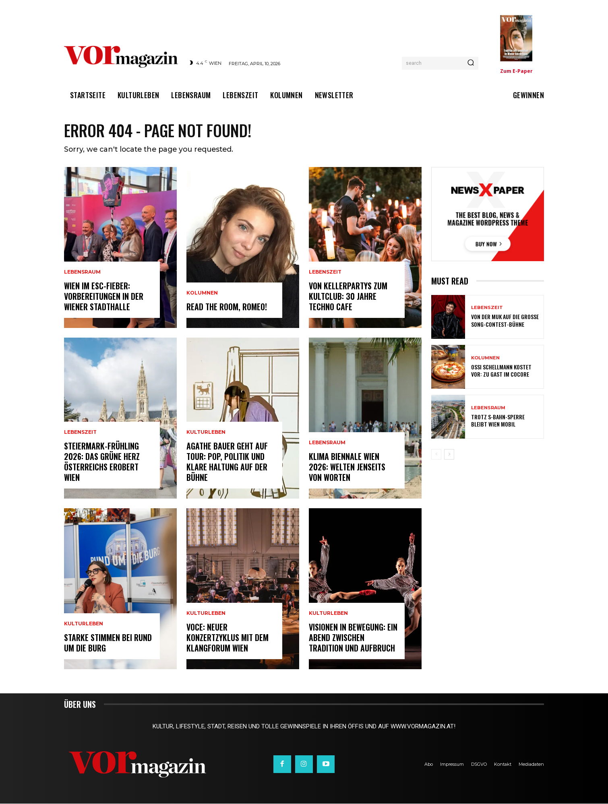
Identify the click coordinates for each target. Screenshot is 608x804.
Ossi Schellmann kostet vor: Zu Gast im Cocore (501, 371)
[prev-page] (436, 455)
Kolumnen (202, 293)
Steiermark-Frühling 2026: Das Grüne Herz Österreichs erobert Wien (102, 462)
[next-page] (449, 455)
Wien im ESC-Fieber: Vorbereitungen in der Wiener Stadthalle (103, 296)
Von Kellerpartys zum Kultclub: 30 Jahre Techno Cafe (348, 296)
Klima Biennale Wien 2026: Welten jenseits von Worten (347, 467)
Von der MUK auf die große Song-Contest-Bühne (505, 321)
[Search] (470, 63)
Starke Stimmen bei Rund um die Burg (108, 643)
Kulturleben (83, 624)
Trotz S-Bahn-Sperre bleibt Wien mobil (498, 421)
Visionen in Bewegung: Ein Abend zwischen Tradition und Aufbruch (353, 637)
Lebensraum (82, 272)
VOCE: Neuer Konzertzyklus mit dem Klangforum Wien (227, 637)
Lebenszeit (80, 432)
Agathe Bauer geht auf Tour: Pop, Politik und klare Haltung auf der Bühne (227, 462)
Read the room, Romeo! (226, 307)
